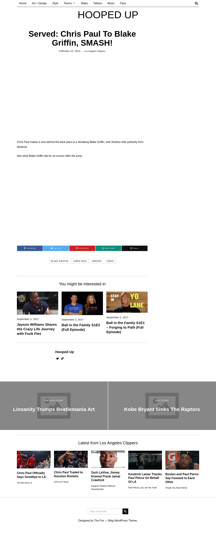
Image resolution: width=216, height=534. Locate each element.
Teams (68, 3)
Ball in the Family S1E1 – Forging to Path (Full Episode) (125, 327)
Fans (123, 3)
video (110, 261)
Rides (84, 3)
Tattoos (97, 3)
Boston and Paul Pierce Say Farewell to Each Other (182, 478)
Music (111, 3)
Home (22, 3)
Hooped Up (64, 352)
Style (55, 3)
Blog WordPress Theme (122, 520)
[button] (125, 511)
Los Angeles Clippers (95, 51)
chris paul (80, 261)
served (96, 261)
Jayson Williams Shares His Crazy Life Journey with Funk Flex (37, 329)
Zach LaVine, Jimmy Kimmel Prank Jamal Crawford (105, 476)
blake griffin (59, 261)
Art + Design (39, 3)
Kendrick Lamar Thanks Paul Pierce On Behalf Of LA (145, 478)
